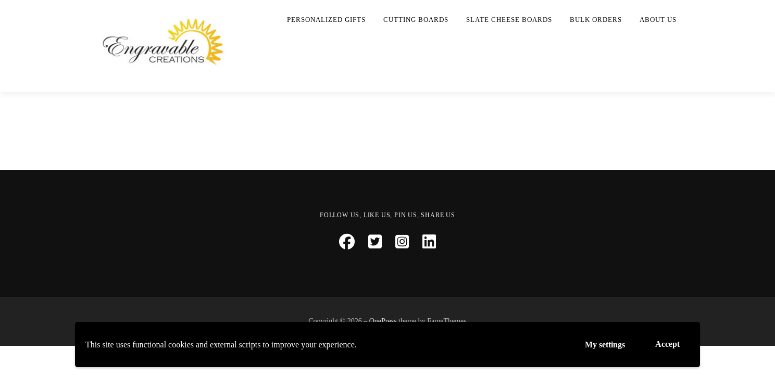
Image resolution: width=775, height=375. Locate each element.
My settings (605, 344)
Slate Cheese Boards (509, 19)
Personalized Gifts (326, 19)
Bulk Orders (596, 19)
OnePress (383, 321)
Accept (667, 344)
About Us (658, 19)
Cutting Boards (415, 19)
